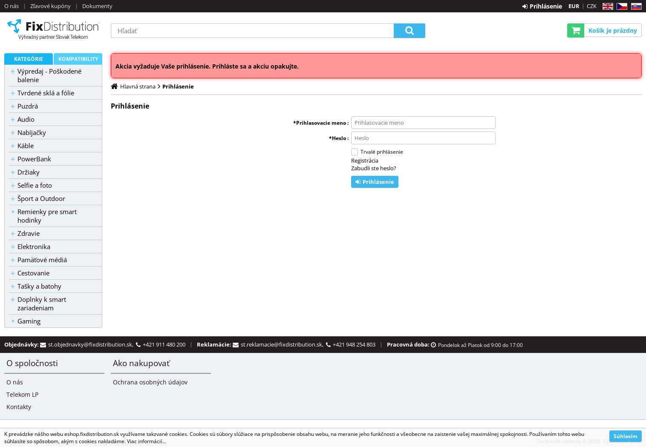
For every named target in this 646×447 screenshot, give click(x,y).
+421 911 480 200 (164, 344)
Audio (26, 119)
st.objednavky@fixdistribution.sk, (92, 344)
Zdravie (28, 233)
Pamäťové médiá (42, 259)
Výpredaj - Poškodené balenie (49, 75)
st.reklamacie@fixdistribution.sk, (283, 344)
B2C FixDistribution (53, 29)
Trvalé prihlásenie (381, 151)
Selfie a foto (34, 185)
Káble (25, 145)
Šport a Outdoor (41, 198)
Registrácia (364, 160)
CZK (592, 6)
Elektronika (33, 246)
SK (635, 6)
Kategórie (28, 59)
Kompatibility (78, 59)
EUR (574, 6)
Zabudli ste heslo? (373, 168)
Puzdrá (27, 106)
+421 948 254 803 (354, 344)
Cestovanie (33, 273)
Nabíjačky (31, 132)
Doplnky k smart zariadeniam (41, 303)
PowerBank (34, 159)
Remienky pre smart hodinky (47, 215)
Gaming (28, 321)
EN (606, 6)
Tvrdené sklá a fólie (45, 93)
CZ (620, 6)
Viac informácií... (146, 441)
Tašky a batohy (39, 286)
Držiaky (28, 172)
